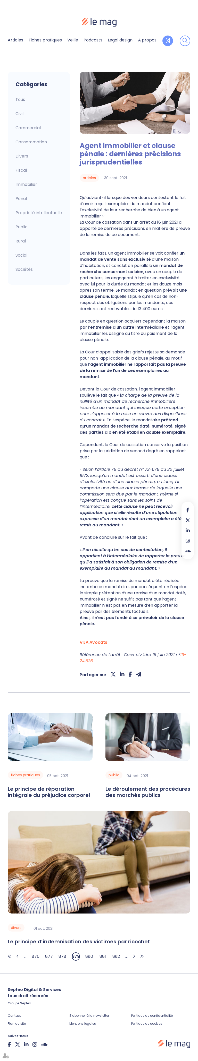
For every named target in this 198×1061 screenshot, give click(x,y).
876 (35, 956)
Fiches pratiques (45, 40)
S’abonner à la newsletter (89, 1015)
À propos (147, 40)
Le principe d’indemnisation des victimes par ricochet (79, 941)
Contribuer (167, 41)
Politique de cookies (146, 1023)
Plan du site (17, 1023)
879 (76, 956)
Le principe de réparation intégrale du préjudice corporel (49, 792)
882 (116, 956)
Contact (14, 1015)
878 (62, 956)
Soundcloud (188, 551)
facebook (188, 510)
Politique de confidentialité (152, 1015)
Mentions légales (82, 1023)
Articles (15, 40)
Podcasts (93, 40)
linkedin (188, 530)
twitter (188, 520)
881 (103, 956)
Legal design (120, 40)
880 (89, 956)
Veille (72, 40)
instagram (188, 541)
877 (49, 956)
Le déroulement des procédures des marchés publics (147, 792)
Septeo (25, 1003)
